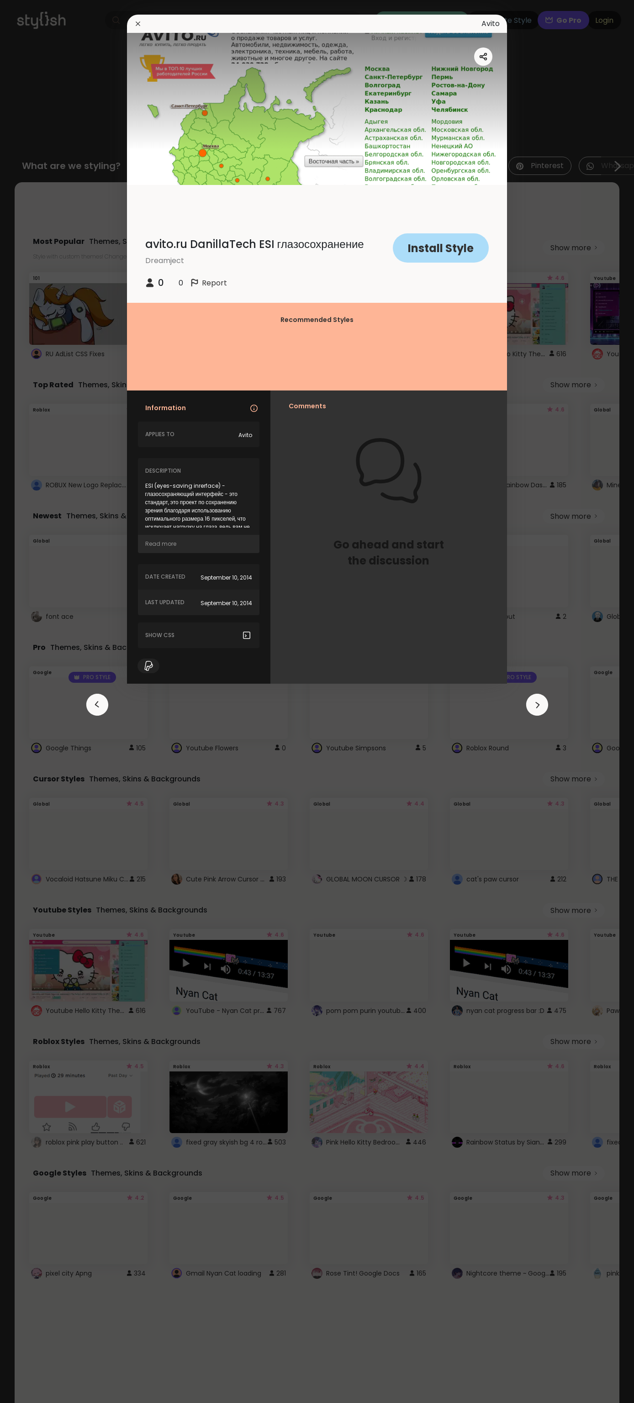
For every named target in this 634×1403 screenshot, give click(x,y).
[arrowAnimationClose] (97, 704)
